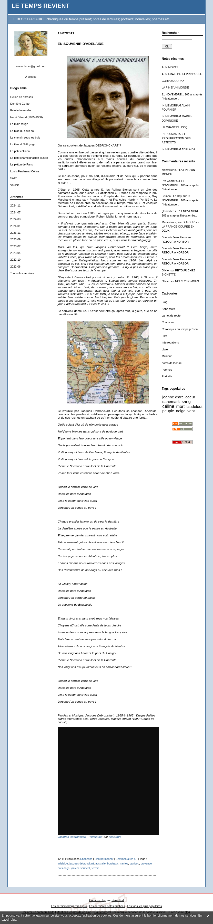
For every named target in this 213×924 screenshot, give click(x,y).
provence (146, 863)
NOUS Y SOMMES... (188, 281)
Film (164, 335)
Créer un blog (97, 900)
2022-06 (15, 266)
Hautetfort (117, 900)
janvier (75, 868)
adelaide (63, 863)
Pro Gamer (168, 180)
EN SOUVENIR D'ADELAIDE (81, 44)
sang (185, 401)
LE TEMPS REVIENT (40, 6)
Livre (165, 349)
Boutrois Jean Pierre (174, 237)
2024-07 (15, 212)
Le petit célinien (20, 151)
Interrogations (170, 342)
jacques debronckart (81, 863)
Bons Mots (168, 308)
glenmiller (168, 169)
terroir (95, 868)
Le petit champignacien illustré (29, 157)
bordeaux (112, 863)
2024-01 (15, 226)
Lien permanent (104, 858)
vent (191, 411)
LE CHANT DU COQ (174, 127)
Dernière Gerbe (19, 103)
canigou (134, 863)
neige (180, 411)
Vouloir (14, 184)
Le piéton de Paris (21, 164)
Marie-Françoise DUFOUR (178, 222)
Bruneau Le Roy (172, 196)
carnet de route (171, 315)
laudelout (194, 406)
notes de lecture (172, 363)
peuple (168, 411)
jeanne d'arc (173, 397)
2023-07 (15, 246)
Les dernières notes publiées (107, 906)
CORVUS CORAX (173, 80)
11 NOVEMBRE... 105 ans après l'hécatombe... (180, 185)
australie (100, 863)
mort (180, 406)
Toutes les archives (22, 273)
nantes (124, 863)
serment (85, 868)
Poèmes (167, 369)
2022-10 (15, 259)
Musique (167, 356)
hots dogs (63, 868)
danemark (171, 401)
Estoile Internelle (20, 110)
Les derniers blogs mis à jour (69, 906)
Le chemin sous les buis (25, 137)
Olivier (166, 270)
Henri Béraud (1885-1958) (26, 117)
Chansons (168, 322)
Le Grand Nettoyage (22, 144)
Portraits (167, 376)
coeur (190, 397)
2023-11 (15, 232)
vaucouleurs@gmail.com (30, 66)
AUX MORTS (170, 67)
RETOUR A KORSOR (175, 241)
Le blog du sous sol (22, 130)
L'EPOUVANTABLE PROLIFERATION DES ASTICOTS (176, 138)
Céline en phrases (21, 97)
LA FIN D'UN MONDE (175, 87)
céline (168, 406)
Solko (13, 178)
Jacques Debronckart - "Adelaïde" (80, 836)
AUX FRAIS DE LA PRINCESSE (182, 74)
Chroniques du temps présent (180, 329)
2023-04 (15, 252)
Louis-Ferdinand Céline (24, 171)
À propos (30, 76)
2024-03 (15, 219)
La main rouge (19, 123)
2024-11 (15, 205)
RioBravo (115, 836)
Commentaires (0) (126, 858)
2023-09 (15, 239)
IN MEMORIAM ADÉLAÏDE (179, 149)
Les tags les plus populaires (144, 906)
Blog (164, 301)
